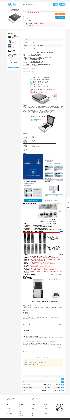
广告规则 (45, 411)
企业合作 (45, 413)
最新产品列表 (9, 408)
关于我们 (20, 406)
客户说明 (45, 410)
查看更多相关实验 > (59, 347)
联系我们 (20, 408)
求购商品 (33, 406)
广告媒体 (45, 408)
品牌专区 (33, 408)
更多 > (18, 33)
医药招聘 (20, 0)
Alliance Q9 (24, 390)
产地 (24, 18)
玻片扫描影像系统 (25, 381)
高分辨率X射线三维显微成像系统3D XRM (29, 387)
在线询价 (60, 14)
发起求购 (13, 67)
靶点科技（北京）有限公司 (33, 23)
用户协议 (33, 413)
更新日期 (24, 20)
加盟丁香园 (21, 415)
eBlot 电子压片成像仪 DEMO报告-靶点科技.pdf (32, 362)
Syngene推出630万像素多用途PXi (30, 336)
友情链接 (20, 410)
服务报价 (45, 406)
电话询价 (60, 17)
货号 (24, 16)
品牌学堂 (33, 410)
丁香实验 (8, 410)
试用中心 (8, 411)
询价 (62, 381)
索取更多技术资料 (46, 357)
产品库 (8, 406)
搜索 (55, 4)
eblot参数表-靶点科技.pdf (28, 364)
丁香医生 (25, 0)
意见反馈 (13, 398)
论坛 (16, 0)
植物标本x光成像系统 (26, 384)
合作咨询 (38, 398)
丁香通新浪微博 (9, 413)
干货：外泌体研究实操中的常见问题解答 (30, 339)
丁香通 (9, 0)
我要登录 (48, 0)
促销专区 (33, 411)
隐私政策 (33, 415)
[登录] (41, 365)
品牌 (24, 14)
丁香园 (13, 0)
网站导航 (20, 413)
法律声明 (20, 411)
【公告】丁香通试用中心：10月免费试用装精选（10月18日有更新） (35, 343)
